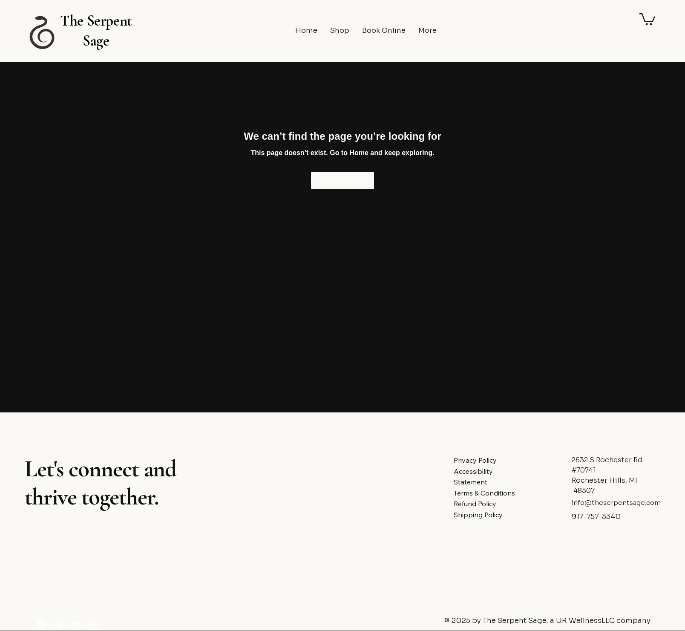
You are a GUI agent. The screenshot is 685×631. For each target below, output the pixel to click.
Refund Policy (475, 503)
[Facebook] (42, 624)
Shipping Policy (478, 514)
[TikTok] (93, 624)
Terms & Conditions (484, 493)
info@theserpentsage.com (616, 502)
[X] (76, 624)
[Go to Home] (342, 180)
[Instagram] (59, 624)
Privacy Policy (475, 460)
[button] (647, 18)
